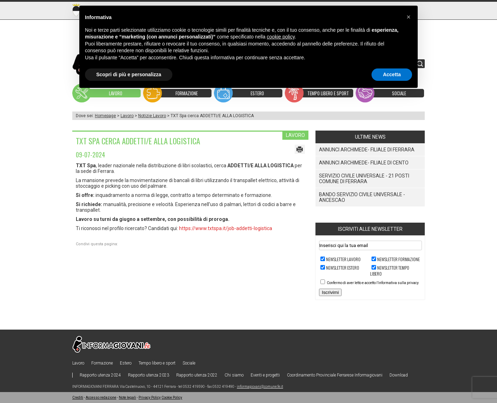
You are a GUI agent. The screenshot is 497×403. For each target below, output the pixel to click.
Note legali (127, 397)
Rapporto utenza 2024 (100, 375)
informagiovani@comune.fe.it (260, 387)
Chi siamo (234, 375)
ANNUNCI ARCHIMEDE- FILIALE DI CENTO (364, 163)
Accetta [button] (392, 74)
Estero (125, 363)
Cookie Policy (171, 397)
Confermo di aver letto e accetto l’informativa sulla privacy (373, 283)
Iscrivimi (330, 292)
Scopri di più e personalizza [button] (128, 74)
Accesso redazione (101, 397)
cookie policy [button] (281, 37)
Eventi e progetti (265, 375)
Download (398, 375)
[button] (408, 17)
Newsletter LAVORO (343, 259)
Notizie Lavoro (152, 115)
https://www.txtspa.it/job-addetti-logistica (225, 228)
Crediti (77, 397)
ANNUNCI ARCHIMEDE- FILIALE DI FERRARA (367, 149)
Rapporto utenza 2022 (196, 375)
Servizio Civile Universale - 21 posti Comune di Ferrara (364, 178)
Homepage (105, 115)
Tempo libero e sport (157, 363)
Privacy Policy (150, 397)
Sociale (189, 363)
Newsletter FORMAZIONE (398, 259)
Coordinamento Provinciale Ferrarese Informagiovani (334, 375)
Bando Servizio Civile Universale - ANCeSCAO (362, 197)
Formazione (102, 363)
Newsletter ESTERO (342, 268)
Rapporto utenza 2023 (148, 375)
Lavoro (127, 115)
